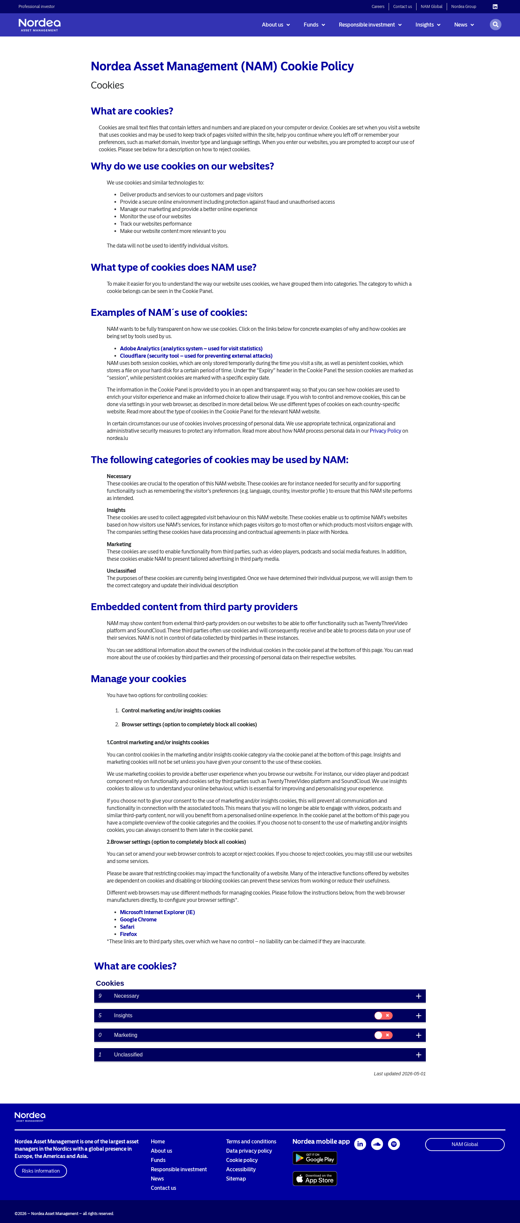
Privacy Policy (385, 431)
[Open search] (495, 24)
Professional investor (37, 6)
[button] (41, 1171)
